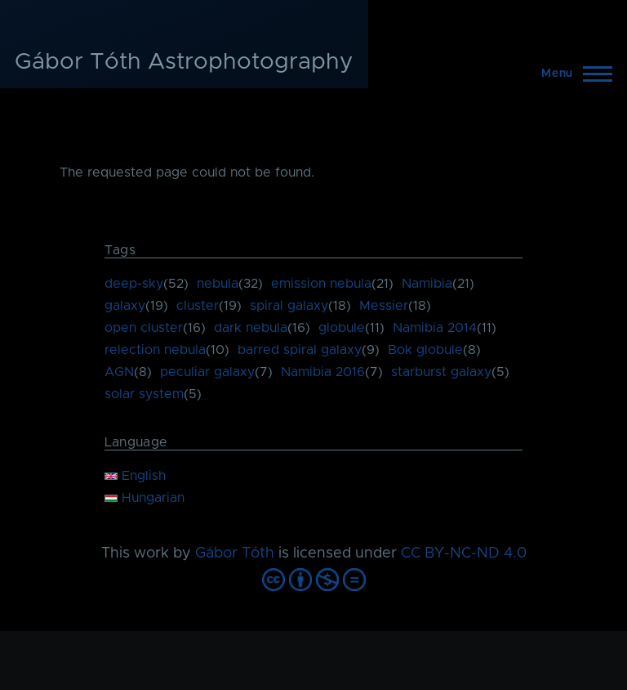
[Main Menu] (572, 73)
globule (341, 327)
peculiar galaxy (207, 372)
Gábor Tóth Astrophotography (184, 62)
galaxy (124, 305)
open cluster (143, 327)
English (135, 475)
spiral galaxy (289, 305)
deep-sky (133, 283)
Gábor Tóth (234, 553)
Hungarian (144, 497)
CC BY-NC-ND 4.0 (464, 553)
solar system (144, 394)
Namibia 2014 (435, 327)
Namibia (427, 283)
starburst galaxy (441, 372)
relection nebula (155, 349)
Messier (383, 305)
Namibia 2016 (323, 372)
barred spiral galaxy (300, 349)
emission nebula (321, 283)
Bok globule (425, 349)
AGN (119, 372)
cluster (197, 305)
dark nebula (250, 327)
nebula (217, 283)
